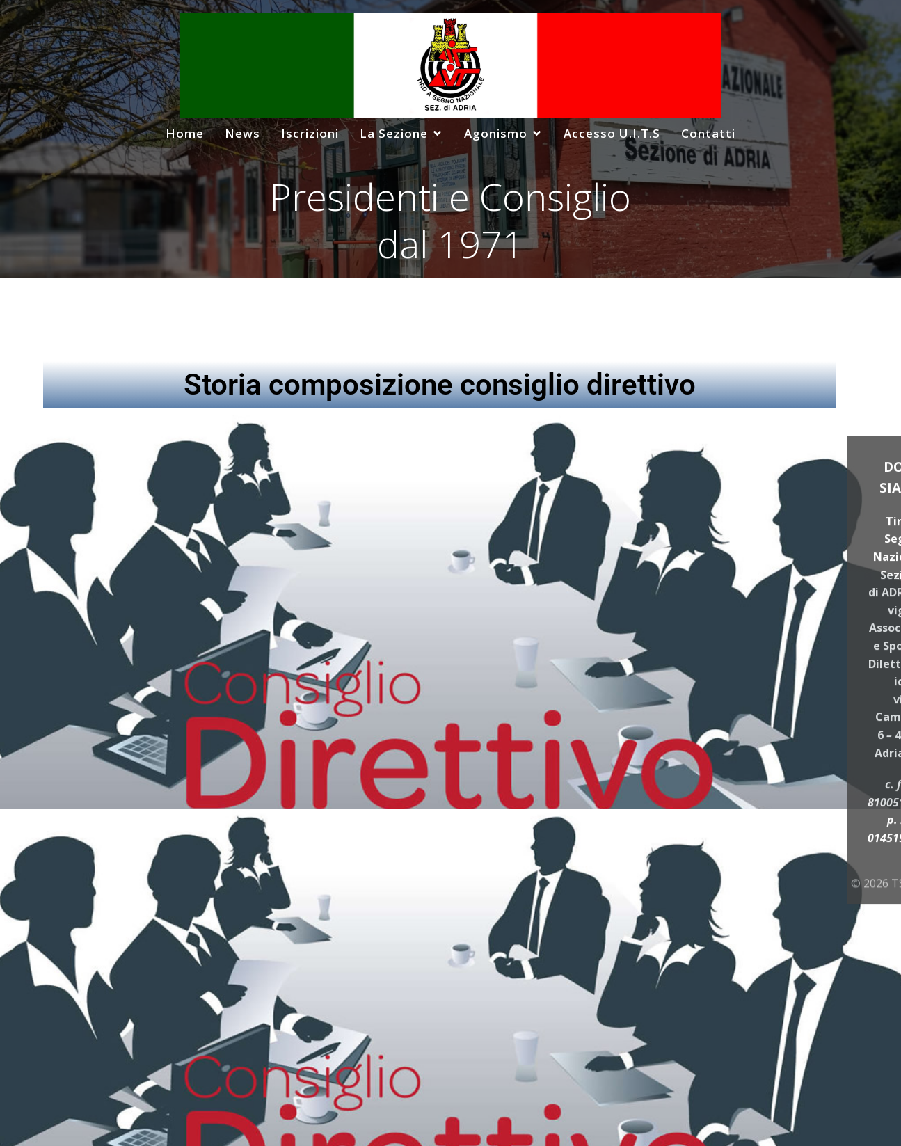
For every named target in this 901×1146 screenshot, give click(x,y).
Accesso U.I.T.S (612, 133)
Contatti (708, 133)
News (242, 133)
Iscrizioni (310, 133)
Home (185, 133)
